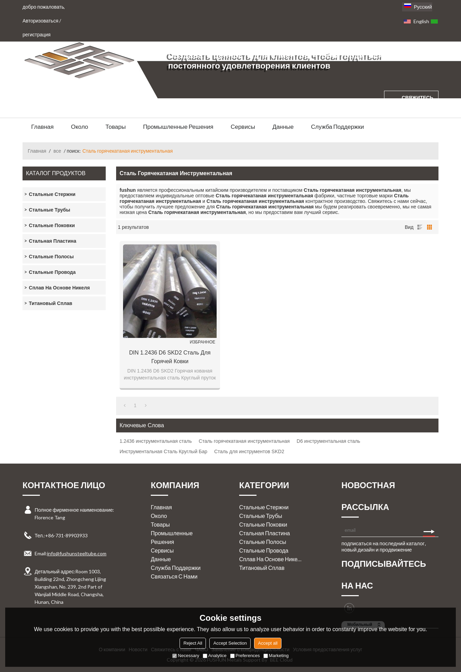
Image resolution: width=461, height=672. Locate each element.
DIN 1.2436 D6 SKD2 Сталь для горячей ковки (169, 357)
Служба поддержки (337, 126)
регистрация (37, 34)
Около (79, 126)
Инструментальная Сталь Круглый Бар (163, 451)
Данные (283, 126)
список (419, 227)
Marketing (276, 655)
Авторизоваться (40, 21)
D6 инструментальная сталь (328, 441)
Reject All (192, 643)
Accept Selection (230, 643)
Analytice (215, 655)
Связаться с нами (174, 576)
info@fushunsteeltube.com (76, 553)
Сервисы (242, 126)
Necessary (185, 655)
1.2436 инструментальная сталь (156, 441)
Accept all (267, 643)
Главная (42, 126)
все (57, 151)
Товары (115, 126)
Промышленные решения (178, 126)
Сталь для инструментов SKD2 (249, 451)
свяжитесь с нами (417, 104)
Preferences (245, 655)
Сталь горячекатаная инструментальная (244, 441)
